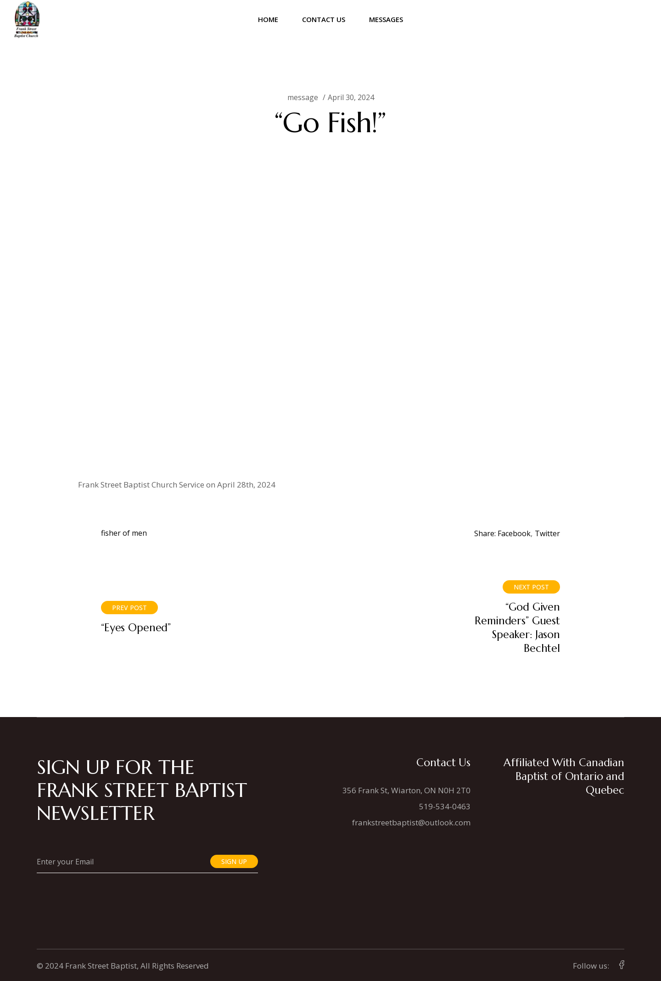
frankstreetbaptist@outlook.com (411, 822)
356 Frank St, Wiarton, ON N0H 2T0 (406, 790)
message (302, 97)
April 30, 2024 (351, 97)
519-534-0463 (445, 806)
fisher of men (124, 533)
